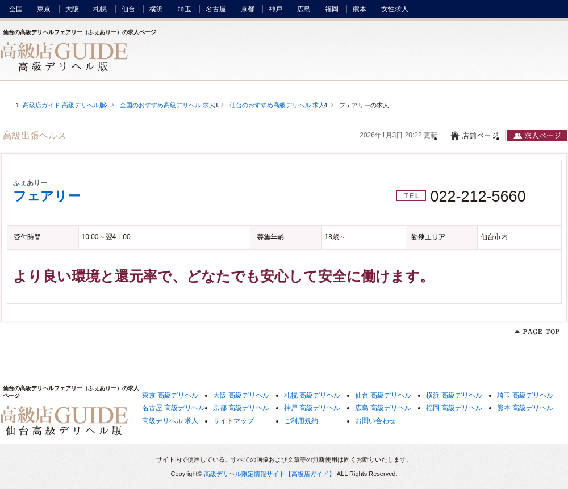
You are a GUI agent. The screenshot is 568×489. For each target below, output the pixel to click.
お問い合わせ (375, 421)
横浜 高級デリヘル (454, 395)
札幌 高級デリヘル (312, 395)
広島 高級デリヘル (383, 408)
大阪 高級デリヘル (241, 395)
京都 (247, 9)
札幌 (100, 9)
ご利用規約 (301, 421)
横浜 (156, 9)
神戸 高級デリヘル (312, 408)
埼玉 (184, 9)
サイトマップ (233, 421)
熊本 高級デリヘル (525, 408)
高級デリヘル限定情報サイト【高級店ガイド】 (269, 473)
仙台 (128, 9)
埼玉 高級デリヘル (525, 395)
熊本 (359, 9)
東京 (44, 9)
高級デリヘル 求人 (170, 421)
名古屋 (216, 9)
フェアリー (47, 196)
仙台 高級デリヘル (383, 395)
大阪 (72, 9)
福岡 (332, 9)
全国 (16, 9)
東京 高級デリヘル (170, 395)
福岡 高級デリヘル (454, 408)
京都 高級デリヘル (241, 408)
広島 (304, 9)
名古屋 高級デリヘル (173, 408)
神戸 (275, 9)
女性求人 (394, 9)
